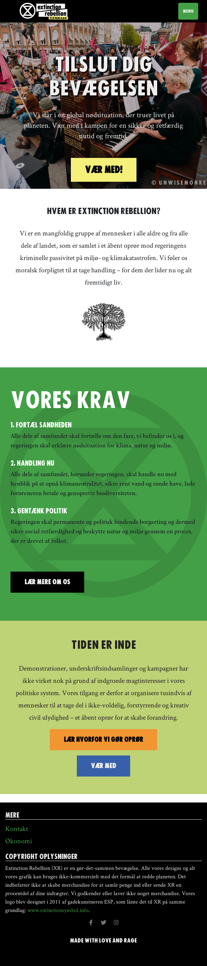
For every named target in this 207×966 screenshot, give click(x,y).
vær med (103, 766)
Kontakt (16, 828)
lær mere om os (47, 582)
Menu (190, 11)
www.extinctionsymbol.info (57, 910)
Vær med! (103, 169)
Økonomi (18, 840)
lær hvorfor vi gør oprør (103, 739)
